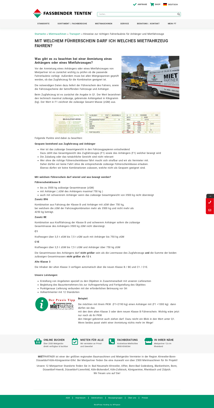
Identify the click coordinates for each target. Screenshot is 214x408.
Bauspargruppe (115, 398)
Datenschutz (97, 398)
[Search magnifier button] (179, 14)
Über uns (132, 398)
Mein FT (172, 23)
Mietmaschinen (103, 23)
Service (124, 23)
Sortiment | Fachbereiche (72, 23)
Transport (74, 33)
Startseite (40, 33)
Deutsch (173, 4)
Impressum (80, 398)
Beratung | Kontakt (148, 23)
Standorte (43, 23)
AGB (68, 398)
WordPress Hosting (101, 405)
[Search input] (137, 14)
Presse (145, 398)
